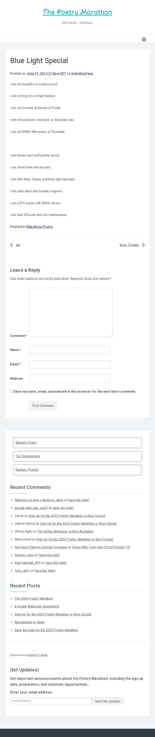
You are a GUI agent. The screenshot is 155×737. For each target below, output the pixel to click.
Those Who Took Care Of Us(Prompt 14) (101, 547)
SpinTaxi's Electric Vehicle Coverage (41, 547)
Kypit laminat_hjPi (27, 563)
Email (15, 364)
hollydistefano (82, 73)
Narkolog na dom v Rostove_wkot (39, 500)
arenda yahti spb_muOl (31, 508)
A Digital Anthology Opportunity (37, 606)
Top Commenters (28, 456)
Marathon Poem (39, 227)
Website (16, 379)
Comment (18, 336)
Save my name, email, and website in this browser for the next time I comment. (75, 391)
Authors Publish (37, 655)
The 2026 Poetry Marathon (34, 599)
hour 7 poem (129, 245)
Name (15, 350)
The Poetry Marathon (77, 12)
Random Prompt (27, 470)
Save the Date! (78, 500)
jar (18, 245)
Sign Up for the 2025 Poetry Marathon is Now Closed (67, 516)
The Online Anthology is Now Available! (65, 531)
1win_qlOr (22, 571)
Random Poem (26, 443)
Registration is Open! (30, 622)
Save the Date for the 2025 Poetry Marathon (46, 630)
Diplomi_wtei (24, 555)
